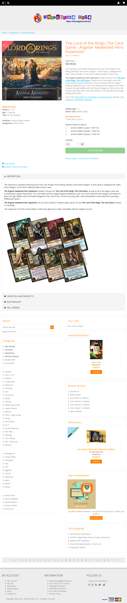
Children (8, 378)
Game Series (10, 495)
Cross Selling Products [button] (19, 296)
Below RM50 (75, 395)
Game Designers (11, 499)
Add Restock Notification (80, 534)
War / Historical (11, 441)
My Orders (11, 585)
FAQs (9, 590)
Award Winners (11, 502)
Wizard (7, 487)
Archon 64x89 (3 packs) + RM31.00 (85, 134)
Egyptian (8, 470)
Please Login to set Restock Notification (82, 158)
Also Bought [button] (12, 302)
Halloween (9, 477)
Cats (6, 463)
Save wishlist (8, 163)
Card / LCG (9, 375)
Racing (7, 418)
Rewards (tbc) (12, 587)
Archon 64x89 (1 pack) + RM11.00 (85, 128)
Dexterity (8, 388)
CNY (6, 467)
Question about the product (14, 167)
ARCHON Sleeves (12, 356)
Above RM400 (76, 411)
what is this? (76, 119)
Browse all (9, 509)
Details (96, 372)
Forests (8, 473)
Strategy (8, 435)
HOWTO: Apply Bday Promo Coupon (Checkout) (90, 537)
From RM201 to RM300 (80, 404)
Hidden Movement (12, 405)
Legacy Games (11, 408)
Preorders (9, 350)
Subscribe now (96, 518)
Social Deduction (12, 428)
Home (4, 32)
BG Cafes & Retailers (58, 590)
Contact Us (11, 592)
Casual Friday (10, 457)
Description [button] (13, 176)
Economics (9, 395)
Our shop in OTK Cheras (59, 582)
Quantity (68, 140)
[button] (71, 358)
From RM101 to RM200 (80, 401)
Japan (7, 480)
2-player (8, 371)
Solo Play (8, 431)
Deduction (9, 385)
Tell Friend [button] (11, 308)
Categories (13, 32)
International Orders (57, 587)
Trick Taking (10, 438)
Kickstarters (9, 353)
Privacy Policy (55, 592)
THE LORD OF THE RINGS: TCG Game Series (93, 97)
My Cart (10, 582)
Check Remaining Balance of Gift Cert (85, 544)
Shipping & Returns (78, 547)
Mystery (8, 411)
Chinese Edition (11, 505)
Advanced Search (9, 331)
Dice (6, 391)
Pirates (7, 483)
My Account (12, 580)
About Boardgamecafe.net (60, 580)
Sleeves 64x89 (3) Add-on (75, 124)
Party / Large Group (13, 415)
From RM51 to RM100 (79, 398)
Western (8, 445)
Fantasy (8, 401)
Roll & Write (9, 421)
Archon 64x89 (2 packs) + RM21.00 (85, 131)
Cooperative (10, 381)
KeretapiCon (10, 453)
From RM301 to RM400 (80, 408)
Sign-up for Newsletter (98, 580)
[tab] (63, 176)
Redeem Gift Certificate (79, 540)
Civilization (9, 460)
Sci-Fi (7, 425)
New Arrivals (10, 346)
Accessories (9, 363)
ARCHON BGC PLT (31, 598)
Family (7, 398)
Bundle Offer (10, 360)
